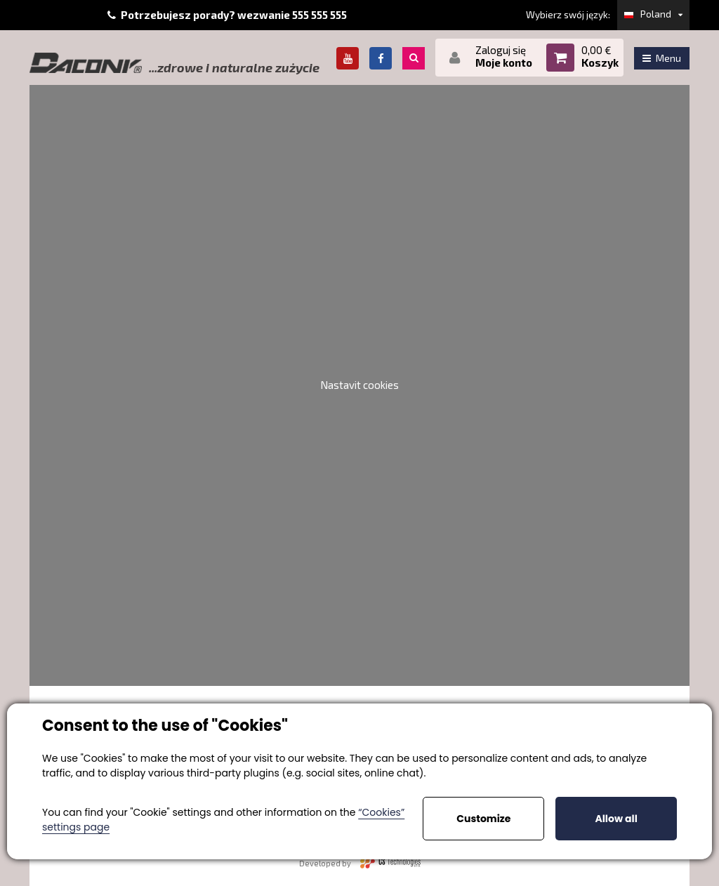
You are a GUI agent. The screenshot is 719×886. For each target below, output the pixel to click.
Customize (483, 819)
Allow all (616, 819)
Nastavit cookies (359, 384)
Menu (661, 58)
